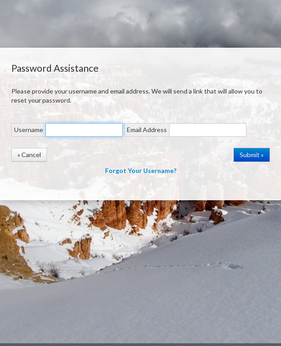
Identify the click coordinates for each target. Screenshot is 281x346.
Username (28, 129)
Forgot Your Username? (140, 170)
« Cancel (29, 154)
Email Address (147, 129)
